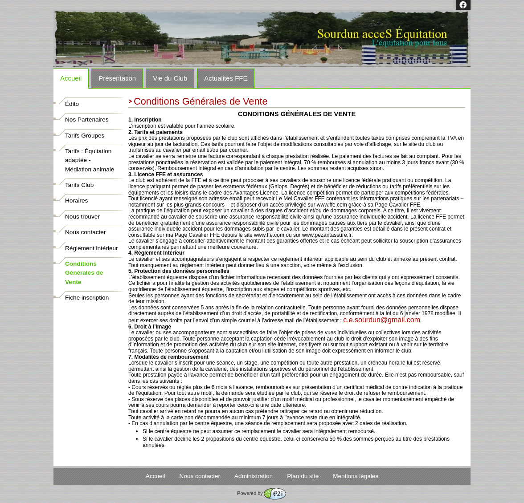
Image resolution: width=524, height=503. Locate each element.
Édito (72, 104)
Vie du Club (170, 78)
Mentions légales (355, 476)
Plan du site (303, 476)
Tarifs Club (79, 185)
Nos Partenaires (86, 119)
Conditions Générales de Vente (84, 272)
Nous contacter (85, 232)
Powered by (261, 493)
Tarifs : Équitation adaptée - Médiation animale (89, 160)
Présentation (117, 78)
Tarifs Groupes (84, 135)
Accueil (71, 78)
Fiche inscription (87, 297)
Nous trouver (82, 216)
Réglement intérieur (91, 248)
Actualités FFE (225, 78)
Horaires (76, 200)
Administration (253, 476)
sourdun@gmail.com (381, 320)
